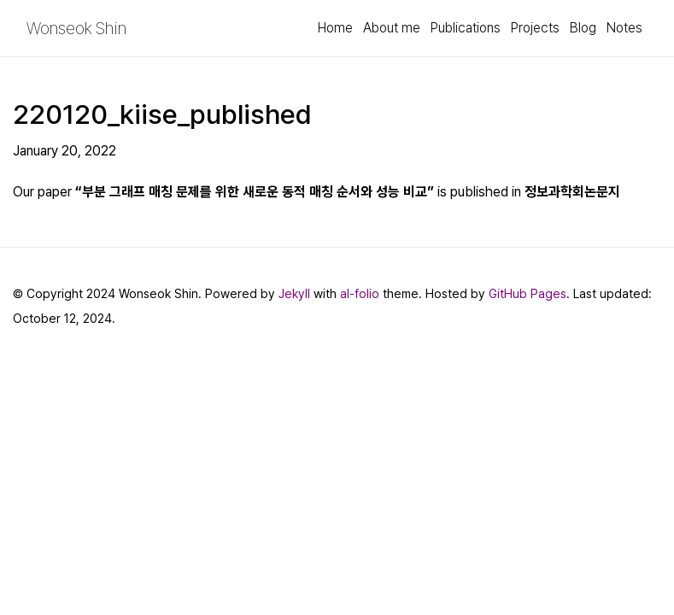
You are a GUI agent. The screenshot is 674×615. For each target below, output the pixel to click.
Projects (535, 28)
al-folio (359, 293)
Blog (583, 28)
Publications (466, 28)
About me (391, 28)
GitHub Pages (527, 293)
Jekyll (294, 293)
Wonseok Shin (76, 28)
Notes (624, 28)
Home (335, 28)
